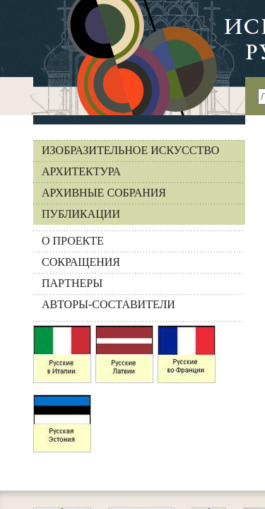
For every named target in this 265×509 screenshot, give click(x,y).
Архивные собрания (104, 193)
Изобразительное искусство (130, 150)
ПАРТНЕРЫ (72, 283)
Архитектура (81, 171)
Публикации (81, 214)
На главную (122, 57)
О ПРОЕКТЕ (73, 241)
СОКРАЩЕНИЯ (81, 262)
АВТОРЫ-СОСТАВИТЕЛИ (108, 304)
